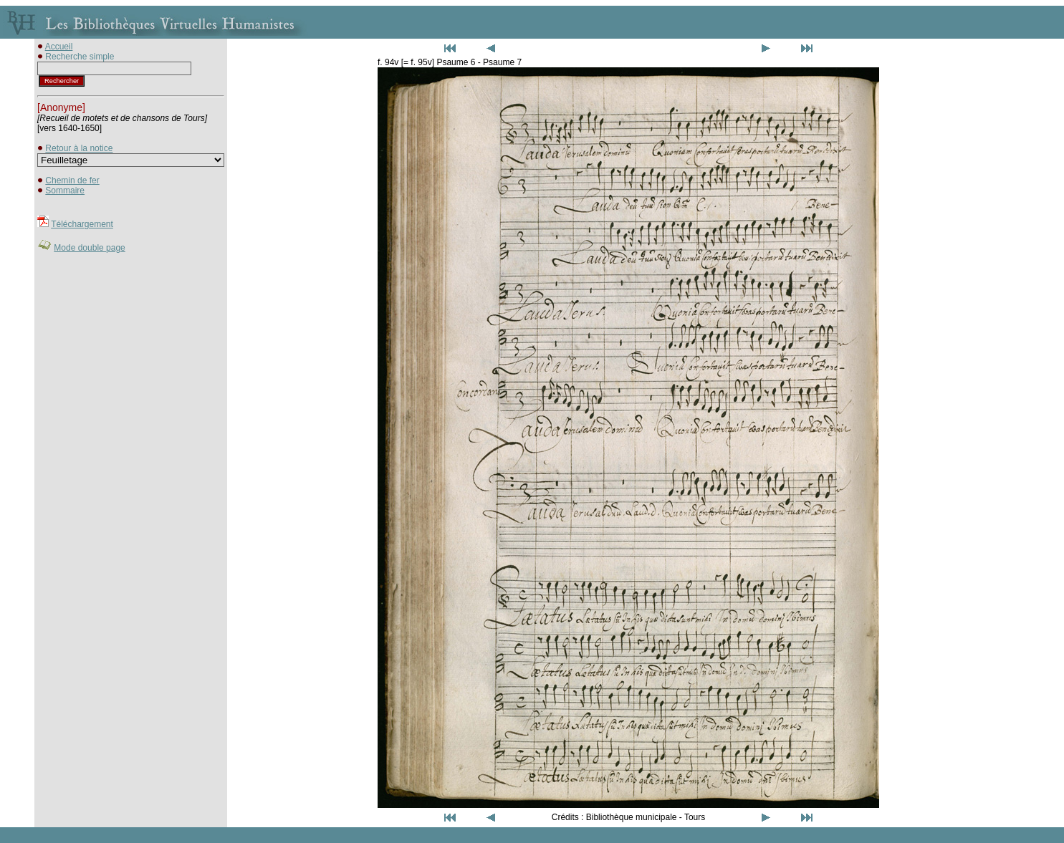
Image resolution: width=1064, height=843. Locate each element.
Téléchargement (82, 224)
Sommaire (65, 191)
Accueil (59, 47)
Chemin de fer (72, 180)
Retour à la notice (78, 148)
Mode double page (89, 248)
